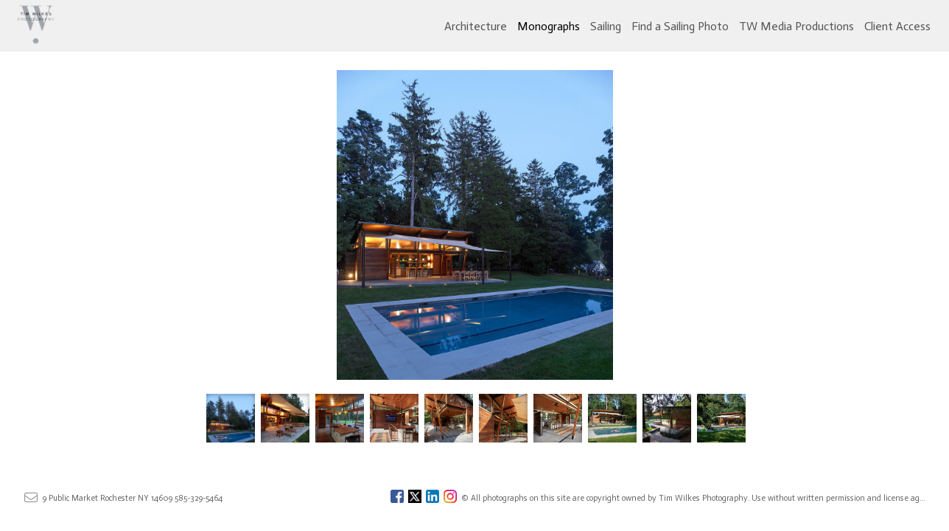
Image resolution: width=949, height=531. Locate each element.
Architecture (475, 26)
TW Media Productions (796, 26)
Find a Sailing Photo (680, 26)
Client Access (897, 26)
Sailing (605, 26)
